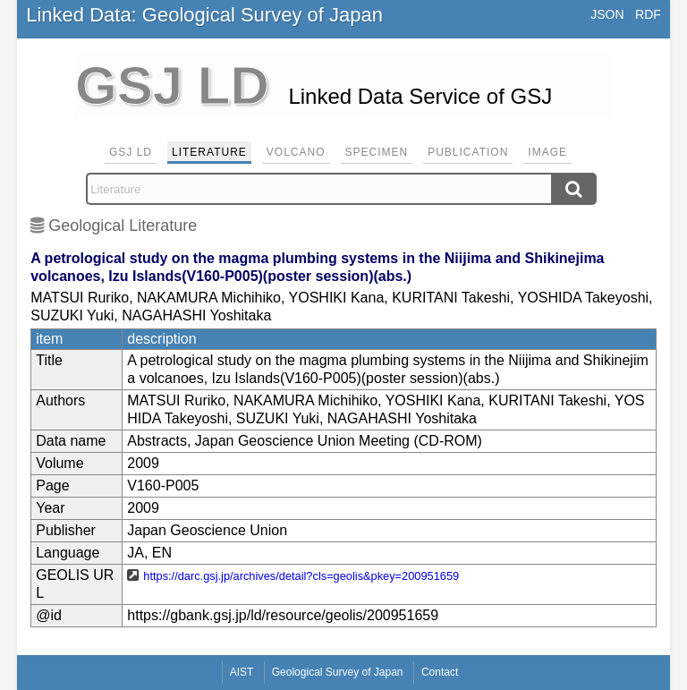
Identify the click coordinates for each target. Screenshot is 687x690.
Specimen (377, 152)
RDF (648, 14)
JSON (606, 14)
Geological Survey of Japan (337, 672)
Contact (439, 672)
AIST (242, 672)
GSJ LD (130, 152)
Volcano (296, 152)
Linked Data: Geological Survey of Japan (204, 15)
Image (547, 152)
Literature (209, 152)
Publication (468, 152)
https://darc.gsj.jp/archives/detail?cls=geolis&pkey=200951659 (301, 576)
